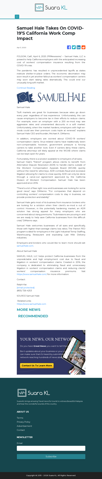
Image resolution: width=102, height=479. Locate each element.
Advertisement (24, 426)
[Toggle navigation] (17, 17)
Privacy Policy (24, 422)
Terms (20, 418)
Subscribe (51, 456)
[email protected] (26, 287)
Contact (21, 430)
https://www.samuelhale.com (31, 304)
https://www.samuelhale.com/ (32, 274)
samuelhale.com (25, 246)
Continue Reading (26, 88)
